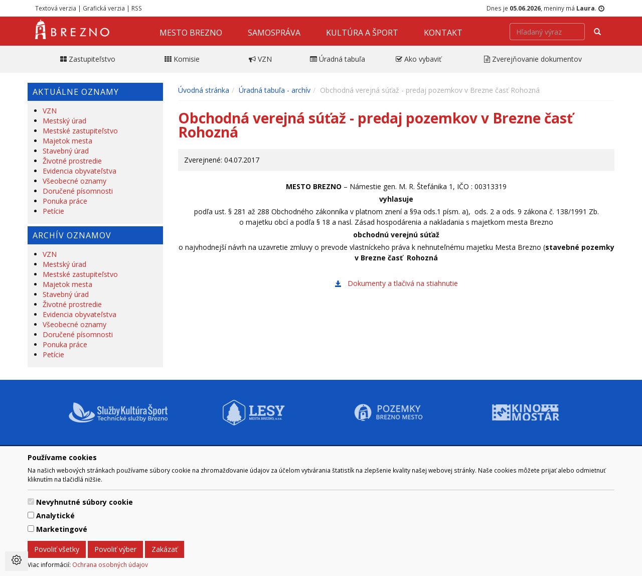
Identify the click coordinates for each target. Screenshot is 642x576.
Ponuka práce (65, 201)
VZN (50, 110)
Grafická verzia (104, 8)
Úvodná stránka (203, 90)
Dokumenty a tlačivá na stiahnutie (403, 283)
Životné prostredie (72, 161)
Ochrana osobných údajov (110, 564)
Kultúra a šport (362, 32)
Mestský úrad (64, 120)
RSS (136, 8)
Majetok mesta (67, 141)
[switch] (31, 501)
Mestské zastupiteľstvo (80, 130)
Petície (53, 211)
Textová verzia (55, 8)
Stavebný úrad (66, 151)
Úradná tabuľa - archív (274, 90)
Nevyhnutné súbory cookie (84, 502)
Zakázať (164, 549)
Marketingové (61, 529)
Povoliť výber (115, 549)
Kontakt (443, 32)
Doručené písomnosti (78, 191)
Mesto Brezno (190, 32)
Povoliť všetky (56, 549)
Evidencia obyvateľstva (79, 171)
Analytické (55, 515)
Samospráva (274, 32)
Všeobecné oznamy (74, 181)
